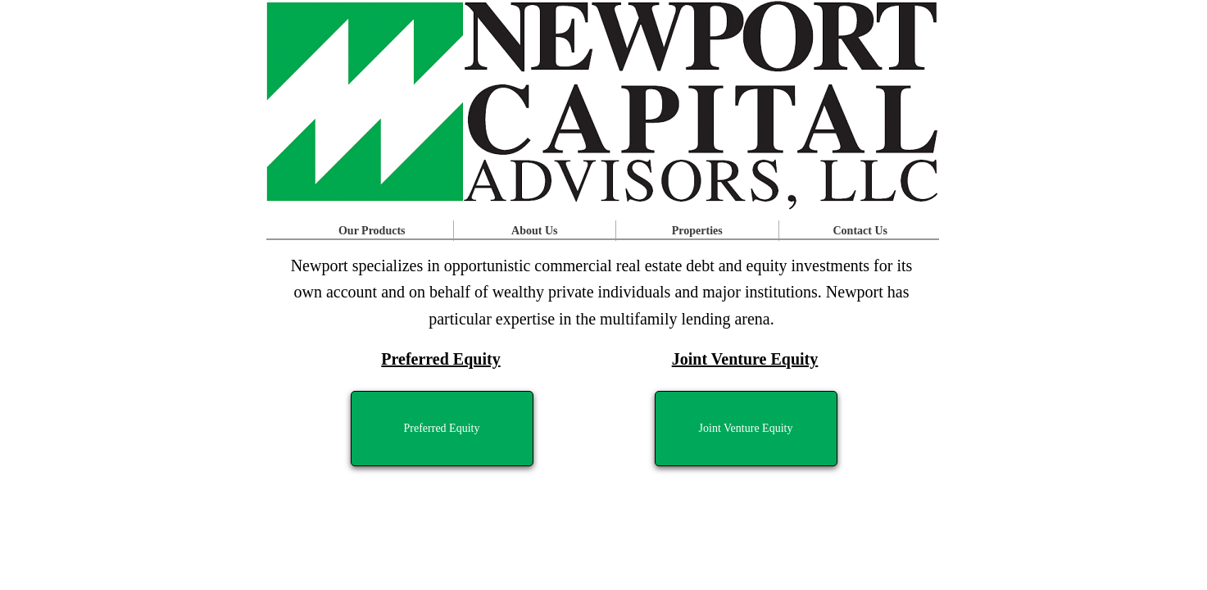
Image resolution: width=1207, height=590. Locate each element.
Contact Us (860, 231)
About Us (534, 231)
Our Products (372, 231)
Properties (697, 231)
